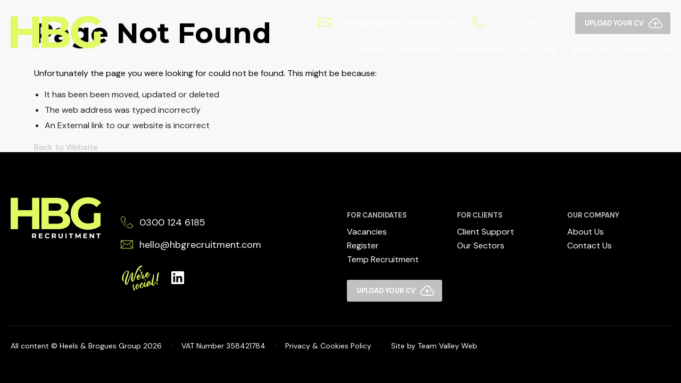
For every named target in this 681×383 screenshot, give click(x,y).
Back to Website (66, 147)
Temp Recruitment (383, 259)
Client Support (485, 231)
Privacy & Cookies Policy (328, 346)
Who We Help (481, 50)
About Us (590, 50)
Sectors (539, 50)
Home (373, 50)
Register (363, 245)
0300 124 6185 (515, 22)
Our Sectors (480, 245)
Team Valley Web (447, 346)
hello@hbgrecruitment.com (389, 22)
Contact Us (647, 50)
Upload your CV (614, 23)
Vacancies (420, 50)
